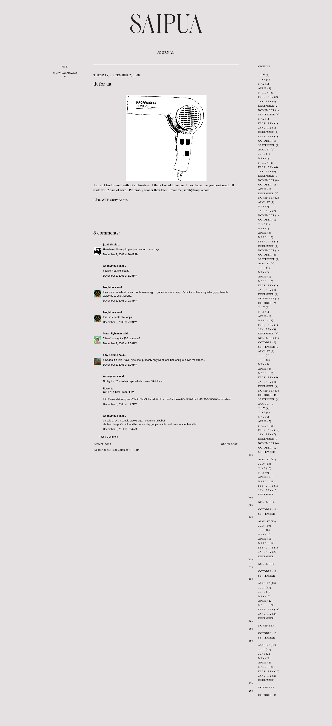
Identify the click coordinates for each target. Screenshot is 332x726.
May (261, 83)
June (261, 79)
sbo (105, 424)
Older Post (229, 444)
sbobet (161, 420)
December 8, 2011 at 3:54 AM (120, 429)
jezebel (107, 244)
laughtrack (109, 287)
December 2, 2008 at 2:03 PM (120, 300)
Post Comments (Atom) (126, 449)
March (263, 92)
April (262, 88)
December (266, 105)
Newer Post (103, 444)
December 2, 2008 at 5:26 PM (120, 364)
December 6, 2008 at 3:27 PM (120, 404)
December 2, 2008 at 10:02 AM (120, 254)
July (261, 75)
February (266, 96)
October (265, 140)
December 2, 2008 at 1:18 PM (120, 275)
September (266, 114)
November (266, 110)
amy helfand (110, 355)
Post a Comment (108, 436)
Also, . (101, 200)
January (265, 101)
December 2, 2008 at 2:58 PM (120, 343)
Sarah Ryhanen (112, 333)
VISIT (65, 71)
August (264, 149)
